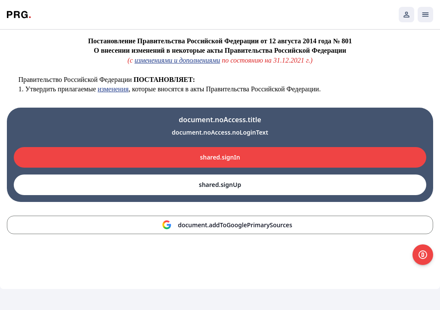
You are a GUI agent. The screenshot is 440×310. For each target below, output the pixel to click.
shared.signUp (220, 185)
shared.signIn (220, 157)
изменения (113, 89)
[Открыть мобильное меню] (425, 14)
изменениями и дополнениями (177, 60)
